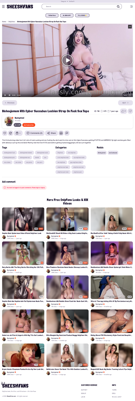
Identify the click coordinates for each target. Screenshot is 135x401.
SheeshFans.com (11, 396)
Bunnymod (19, 117)
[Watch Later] (10, 133)
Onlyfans (11, 22)
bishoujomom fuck (9, 152)
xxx (45, 157)
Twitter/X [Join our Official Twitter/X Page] (71, 1)
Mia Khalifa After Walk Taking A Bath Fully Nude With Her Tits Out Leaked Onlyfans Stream (112, 233)
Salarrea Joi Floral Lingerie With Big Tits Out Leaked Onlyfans (23, 335)
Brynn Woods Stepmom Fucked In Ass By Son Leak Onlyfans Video (23, 369)
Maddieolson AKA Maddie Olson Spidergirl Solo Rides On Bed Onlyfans (112, 267)
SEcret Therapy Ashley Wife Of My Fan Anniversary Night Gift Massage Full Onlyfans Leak (112, 301)
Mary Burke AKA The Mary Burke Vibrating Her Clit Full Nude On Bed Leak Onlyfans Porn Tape (23, 267)
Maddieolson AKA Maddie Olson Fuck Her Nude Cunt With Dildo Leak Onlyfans (67, 301)
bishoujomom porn (9, 157)
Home (4, 22)
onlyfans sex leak (78, 167)
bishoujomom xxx (25, 157)
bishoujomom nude (42, 152)
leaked (37, 157)
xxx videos (7, 162)
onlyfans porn (78, 172)
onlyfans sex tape (63, 167)
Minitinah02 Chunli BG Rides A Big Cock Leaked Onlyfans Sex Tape (67, 233)
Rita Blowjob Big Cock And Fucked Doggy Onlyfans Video (67, 335)
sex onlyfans (61, 162)
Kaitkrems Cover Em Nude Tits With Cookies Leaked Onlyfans (67, 369)
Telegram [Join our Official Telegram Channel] (63, 1)
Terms (114, 390)
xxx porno (29, 162)
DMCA (113, 393)
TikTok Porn (52, 15)
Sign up (83, 393)
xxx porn (39, 162)
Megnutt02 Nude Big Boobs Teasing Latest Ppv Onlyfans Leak (112, 369)
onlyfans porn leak (63, 172)
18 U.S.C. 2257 (116, 397)
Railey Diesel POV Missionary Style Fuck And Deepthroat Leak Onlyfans (112, 335)
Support (84, 390)
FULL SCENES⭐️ (82, 15)
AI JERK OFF (67, 15)
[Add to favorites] (4, 133)
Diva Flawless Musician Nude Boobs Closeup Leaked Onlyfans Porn (67, 267)
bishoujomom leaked (26, 152)
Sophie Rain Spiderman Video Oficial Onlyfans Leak (21, 233)
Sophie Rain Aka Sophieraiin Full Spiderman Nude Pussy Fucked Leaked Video (23, 301)
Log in (83, 397)
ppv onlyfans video (75, 162)
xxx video (18, 162)
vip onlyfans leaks (79, 157)
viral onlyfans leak (63, 157)
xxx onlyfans (71, 152)
